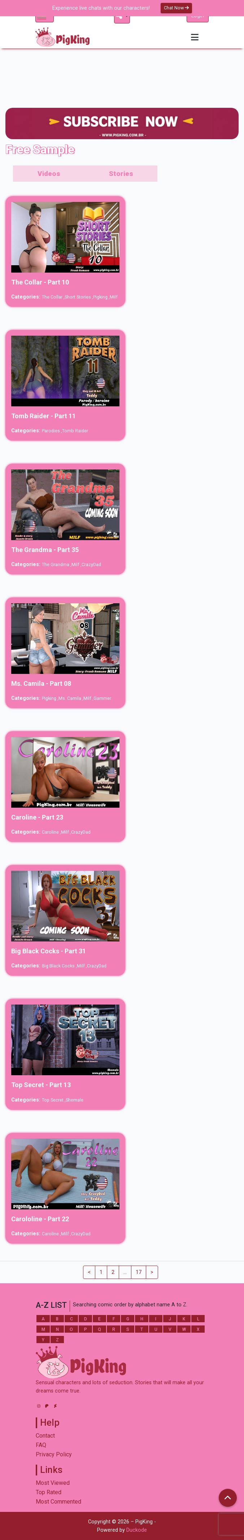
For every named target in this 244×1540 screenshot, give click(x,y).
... (125, 1272)
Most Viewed (53, 1482)
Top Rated (48, 1492)
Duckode (136, 1530)
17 (138, 1272)
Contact (45, 1435)
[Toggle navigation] (195, 37)
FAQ (41, 1445)
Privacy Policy (54, 1454)
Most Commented (58, 1501)
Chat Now (176, 7)
